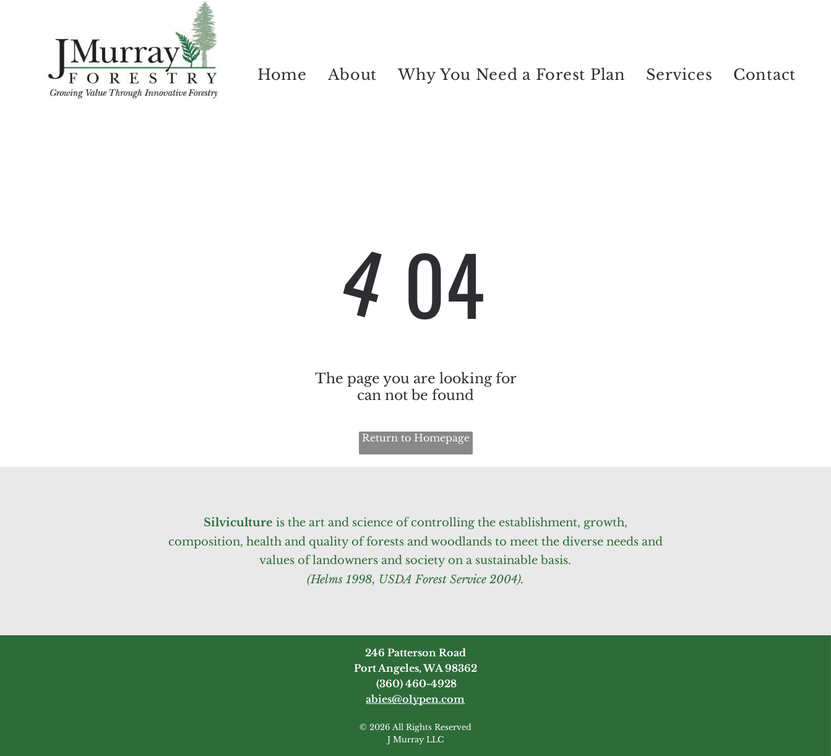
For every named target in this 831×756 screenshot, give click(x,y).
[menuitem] (282, 74)
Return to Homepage (416, 438)
